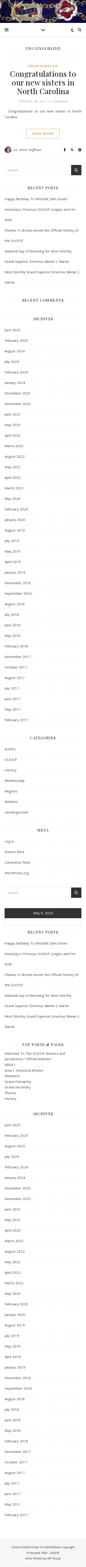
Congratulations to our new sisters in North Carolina (43, 82)
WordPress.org (17, 873)
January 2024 (15, 382)
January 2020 (15, 519)
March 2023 (14, 446)
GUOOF (11, 759)
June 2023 (12, 414)
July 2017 (12, 688)
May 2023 (12, 424)
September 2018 (18, 593)
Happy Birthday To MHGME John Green (36, 199)
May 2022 (12, 467)
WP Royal (53, 1558)
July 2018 (12, 614)
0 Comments (58, 101)
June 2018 (12, 625)
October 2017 (16, 667)
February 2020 (16, 509)
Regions (11, 791)
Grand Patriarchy (18, 1081)
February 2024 (16, 372)
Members (12, 1076)
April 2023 (13, 435)
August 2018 (15, 604)
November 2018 (18, 583)
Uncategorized (43, 66)
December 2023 (18, 393)
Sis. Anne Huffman (27, 150)
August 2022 (15, 456)
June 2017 (12, 698)
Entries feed (14, 851)
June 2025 (12, 330)
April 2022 (13, 477)
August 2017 (15, 677)
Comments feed (17, 862)
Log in (9, 841)
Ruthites (11, 801)
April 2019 (13, 561)
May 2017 (12, 709)
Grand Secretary (18, 1087)
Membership (15, 780)
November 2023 (18, 403)
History (11, 770)
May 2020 (12, 498)
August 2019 (15, 530)
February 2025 (16, 340)
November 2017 (18, 656)
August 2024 (15, 351)
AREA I (10, 1064)
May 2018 (12, 635)
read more (43, 133)
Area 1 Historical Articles (24, 1070)
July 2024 (12, 361)
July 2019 (12, 540)
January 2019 (15, 572)
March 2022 (14, 488)
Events (10, 749)
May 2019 (12, 551)
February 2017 (16, 720)
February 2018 (16, 646)
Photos (10, 1092)
